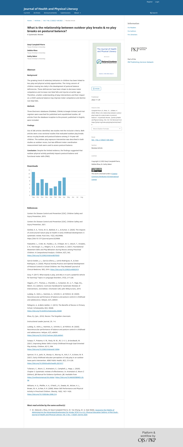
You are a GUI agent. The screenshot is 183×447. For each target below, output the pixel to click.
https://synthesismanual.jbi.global (40, 377)
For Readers (132, 28)
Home (29, 21)
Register (150, 2)
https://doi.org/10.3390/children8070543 (43, 255)
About (76, 13)
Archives (37, 13)
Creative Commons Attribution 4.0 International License (105, 177)
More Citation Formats (101, 129)
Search (154, 13)
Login (157, 2)
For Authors (132, 31)
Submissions (65, 13)
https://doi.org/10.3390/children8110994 (43, 349)
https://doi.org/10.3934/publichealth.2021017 (45, 363)
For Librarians (132, 35)
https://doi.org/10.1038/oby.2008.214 (42, 394)
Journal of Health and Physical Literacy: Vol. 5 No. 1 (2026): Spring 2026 (59, 414)
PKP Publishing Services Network (140, 62)
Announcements (50, 13)
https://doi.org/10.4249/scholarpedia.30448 (44, 311)
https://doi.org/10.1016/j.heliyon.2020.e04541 (45, 335)
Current (27, 13)
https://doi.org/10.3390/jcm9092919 (64, 269)
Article (97, 89)
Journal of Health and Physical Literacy (51, 9)
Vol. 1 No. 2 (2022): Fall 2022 (53, 21)
